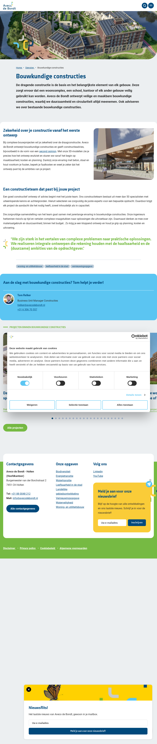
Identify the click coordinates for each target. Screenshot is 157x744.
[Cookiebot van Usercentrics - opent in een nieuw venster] (134, 336)
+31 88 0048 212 (20, 497)
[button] (52, 422)
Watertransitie (63, 484)
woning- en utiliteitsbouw (30, 270)
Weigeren (32, 404)
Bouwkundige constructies (50, 71)
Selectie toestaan (78, 404)
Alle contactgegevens (22, 512)
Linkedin (98, 475)
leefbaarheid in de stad (57, 270)
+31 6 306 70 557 (27, 313)
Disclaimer (9, 552)
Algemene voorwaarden (73, 552)
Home (19, 71)
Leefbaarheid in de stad (69, 489)
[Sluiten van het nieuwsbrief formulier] (9, 689)
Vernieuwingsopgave (67, 502)
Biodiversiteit (63, 475)
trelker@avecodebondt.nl (31, 309)
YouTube (98, 480)
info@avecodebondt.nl (25, 502)
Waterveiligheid (64, 506)
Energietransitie (64, 480)
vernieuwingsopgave (82, 270)
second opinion (47, 155)
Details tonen (133, 394)
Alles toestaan (125, 404)
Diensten (29, 71)
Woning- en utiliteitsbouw (70, 511)
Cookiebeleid (48, 552)
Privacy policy (28, 552)
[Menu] (151, 5)
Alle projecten (15, 431)
